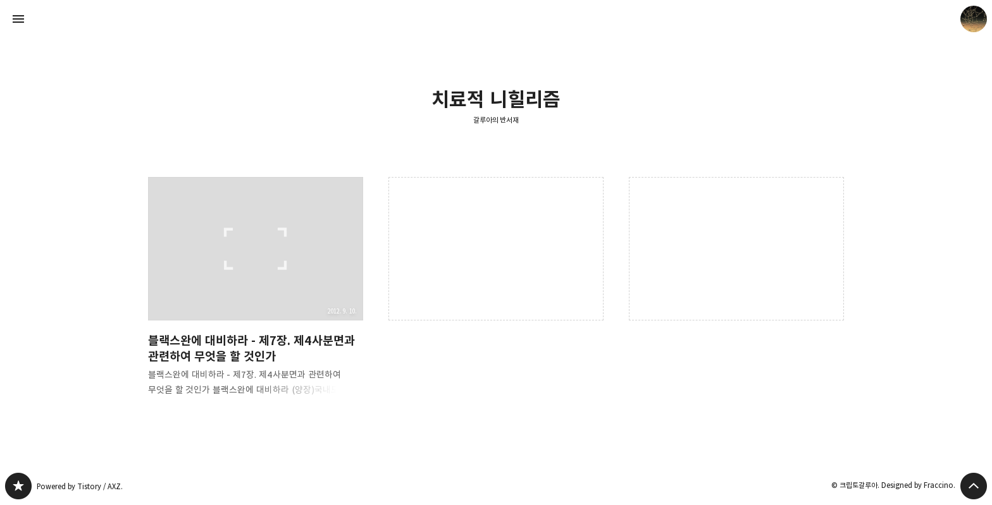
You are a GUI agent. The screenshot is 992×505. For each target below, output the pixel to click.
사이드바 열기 (18, 19)
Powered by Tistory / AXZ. (80, 486)
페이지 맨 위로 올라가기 (973, 486)
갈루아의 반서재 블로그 (18, 486)
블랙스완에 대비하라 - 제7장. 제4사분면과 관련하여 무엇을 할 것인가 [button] (255, 296)
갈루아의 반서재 (496, 120)
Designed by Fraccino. (918, 485)
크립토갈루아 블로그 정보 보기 (973, 19)
